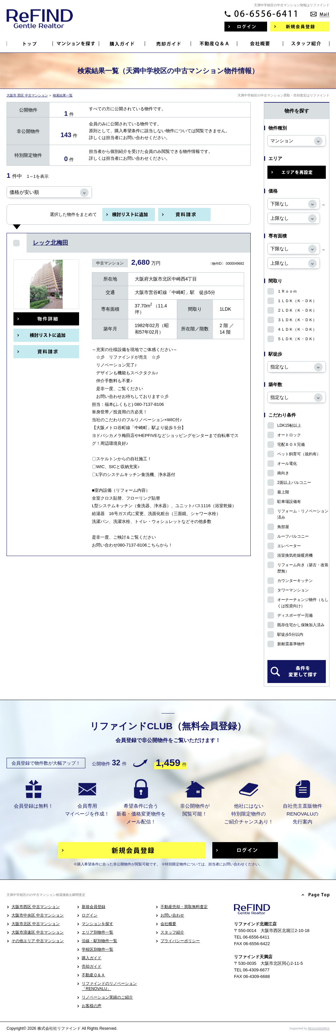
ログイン (89, 915)
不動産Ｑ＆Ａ (93, 975)
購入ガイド (91, 958)
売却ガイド (91, 966)
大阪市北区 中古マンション (35, 923)
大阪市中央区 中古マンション (37, 915)
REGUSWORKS (318, 1028)
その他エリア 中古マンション (37, 941)
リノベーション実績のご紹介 (107, 997)
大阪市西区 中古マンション (35, 906)
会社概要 (168, 923)
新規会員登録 (93, 906)
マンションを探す (97, 923)
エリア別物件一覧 (97, 932)
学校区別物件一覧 (97, 949)
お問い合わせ (172, 915)
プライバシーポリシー (180, 941)
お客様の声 (91, 1006)
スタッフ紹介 (172, 932)
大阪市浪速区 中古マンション (37, 932)
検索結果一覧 (63, 95)
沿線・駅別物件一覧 (99, 941)
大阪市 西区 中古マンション (27, 95)
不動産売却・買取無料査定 (184, 906)
